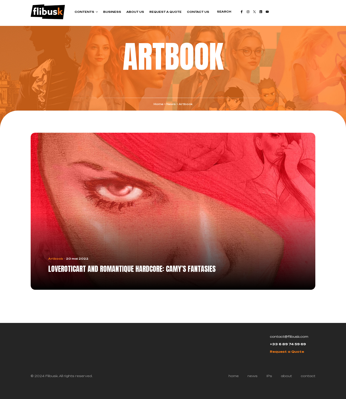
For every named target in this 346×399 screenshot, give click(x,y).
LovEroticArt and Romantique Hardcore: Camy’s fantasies (132, 269)
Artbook (55, 258)
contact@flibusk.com (289, 336)
